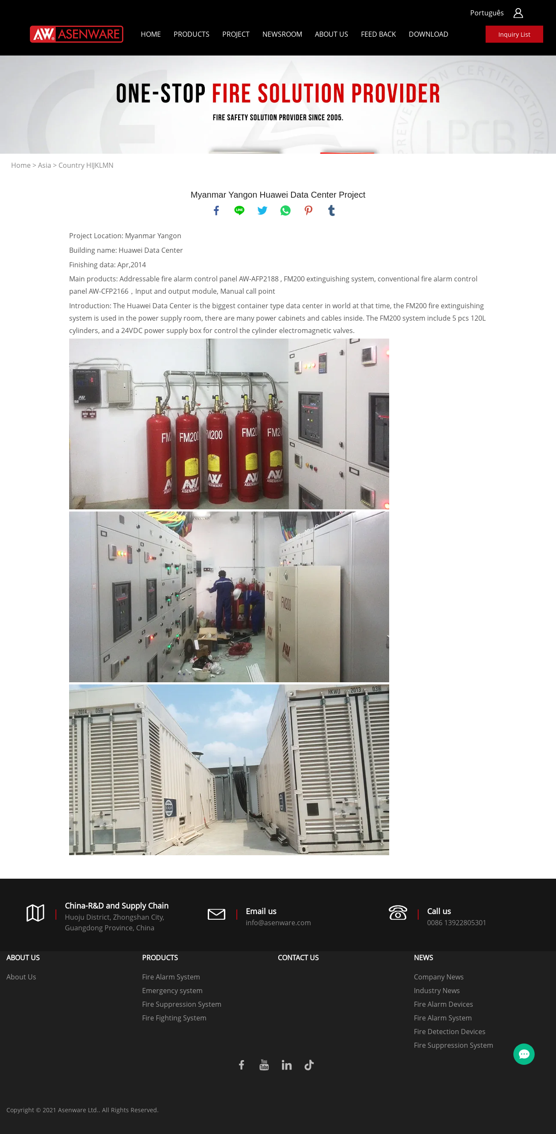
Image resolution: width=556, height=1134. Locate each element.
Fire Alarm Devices (443, 1004)
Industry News (437, 990)
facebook (216, 210)
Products (192, 34)
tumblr (331, 210)
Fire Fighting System (174, 1018)
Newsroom (282, 34)
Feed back (378, 34)
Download (428, 34)
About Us (331, 34)
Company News (439, 977)
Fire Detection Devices (450, 1031)
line (239, 210)
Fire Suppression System (181, 1004)
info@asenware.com (278, 922)
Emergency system (172, 990)
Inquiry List (514, 34)
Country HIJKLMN (86, 165)
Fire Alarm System (171, 977)
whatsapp (285, 210)
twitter (262, 210)
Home (151, 34)
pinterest (308, 210)
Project (236, 34)
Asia (44, 165)
